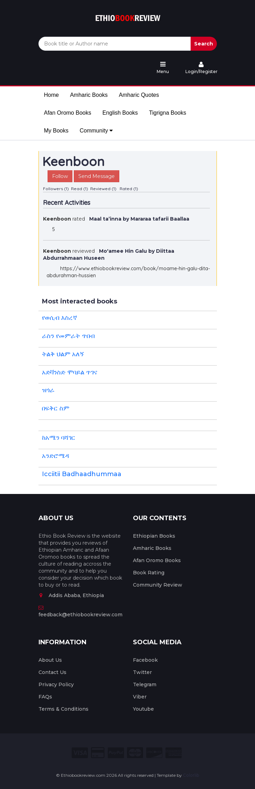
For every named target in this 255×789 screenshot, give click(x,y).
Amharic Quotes (139, 95)
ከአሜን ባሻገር (58, 438)
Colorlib (191, 775)
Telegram (144, 684)
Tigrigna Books (167, 113)
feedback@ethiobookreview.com (80, 611)
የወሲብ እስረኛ (59, 318)
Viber (140, 697)
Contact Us (52, 672)
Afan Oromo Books (67, 113)
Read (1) (79, 188)
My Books (56, 131)
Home (51, 95)
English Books (120, 113)
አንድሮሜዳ (55, 456)
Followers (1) (56, 188)
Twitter (142, 672)
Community (96, 131)
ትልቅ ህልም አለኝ (63, 354)
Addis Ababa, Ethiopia (71, 595)
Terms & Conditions (63, 709)
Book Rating (148, 572)
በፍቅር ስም (55, 408)
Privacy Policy (56, 684)
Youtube (143, 709)
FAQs (45, 697)
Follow (60, 176)
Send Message (96, 176)
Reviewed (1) (103, 188)
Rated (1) (129, 188)
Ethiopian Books (154, 536)
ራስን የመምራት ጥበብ (68, 336)
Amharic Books (89, 95)
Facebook (145, 660)
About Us (50, 660)
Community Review (157, 585)
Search (203, 44)
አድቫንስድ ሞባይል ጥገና (69, 372)
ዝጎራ (48, 390)
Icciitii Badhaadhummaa (81, 474)
